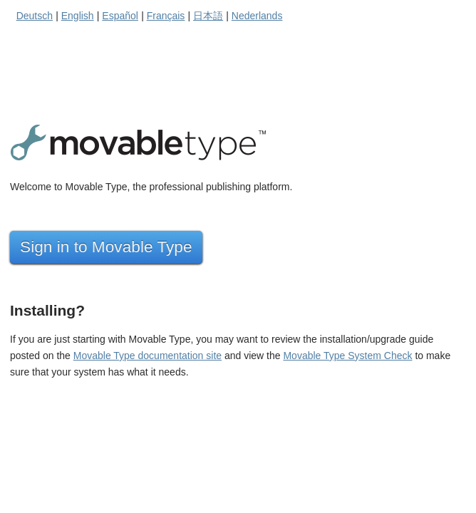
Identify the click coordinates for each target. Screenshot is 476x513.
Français (166, 15)
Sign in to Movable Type (106, 246)
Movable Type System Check (347, 355)
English (77, 15)
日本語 (208, 15)
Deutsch (34, 15)
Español (120, 15)
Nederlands (257, 15)
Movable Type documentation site (147, 355)
